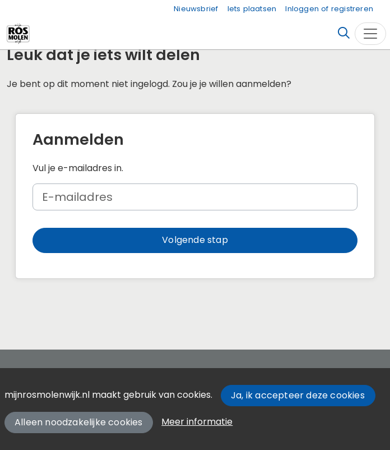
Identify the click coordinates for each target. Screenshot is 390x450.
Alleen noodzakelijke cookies (79, 422)
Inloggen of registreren (329, 8)
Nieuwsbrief (196, 8)
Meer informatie (197, 421)
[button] (194, 240)
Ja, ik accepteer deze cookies (298, 395)
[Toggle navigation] (370, 33)
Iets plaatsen (252, 8)
